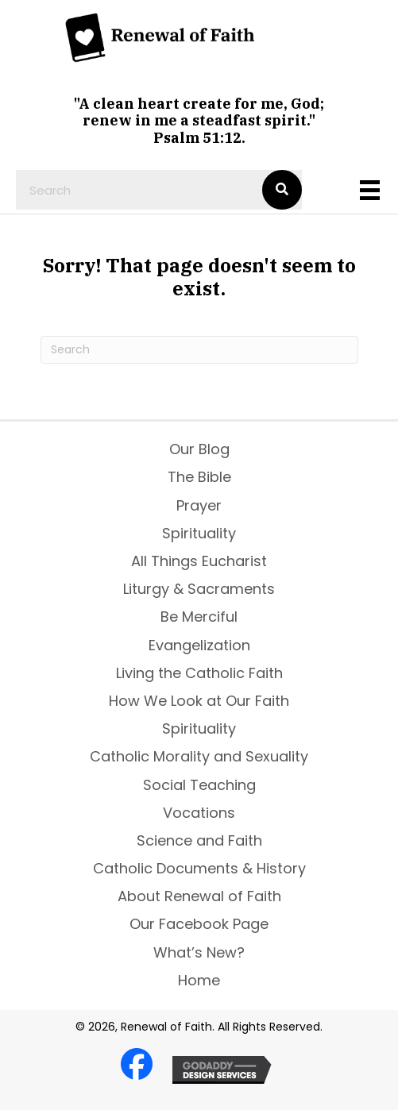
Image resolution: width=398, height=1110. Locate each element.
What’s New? (199, 952)
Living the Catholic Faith (199, 673)
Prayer (199, 505)
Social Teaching (199, 785)
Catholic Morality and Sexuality (199, 756)
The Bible (199, 477)
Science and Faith (199, 840)
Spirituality (199, 533)
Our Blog (199, 449)
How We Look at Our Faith (199, 701)
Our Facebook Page (199, 924)
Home (199, 980)
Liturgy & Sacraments (199, 589)
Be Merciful (199, 616)
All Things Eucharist (199, 561)
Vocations (199, 813)
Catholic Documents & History (199, 868)
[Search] (199, 350)
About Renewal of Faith (199, 896)
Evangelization (199, 645)
